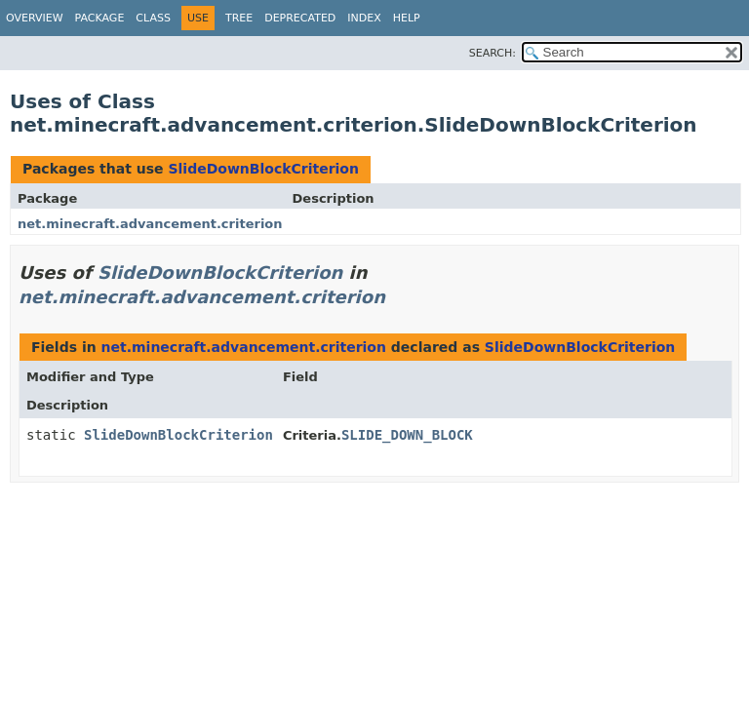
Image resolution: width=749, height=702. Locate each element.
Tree (239, 18)
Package (100, 18)
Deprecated (299, 18)
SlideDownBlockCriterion (263, 168)
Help (406, 18)
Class (153, 18)
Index (363, 18)
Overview (34, 18)
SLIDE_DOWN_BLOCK (407, 435)
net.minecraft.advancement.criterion (150, 223)
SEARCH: (492, 53)
